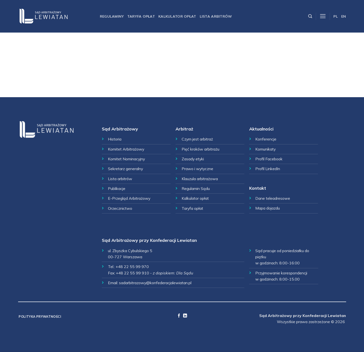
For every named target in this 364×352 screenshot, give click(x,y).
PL (335, 16)
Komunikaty (265, 149)
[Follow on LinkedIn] (185, 316)
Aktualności (261, 128)
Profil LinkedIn (267, 168)
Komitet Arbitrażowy (126, 149)
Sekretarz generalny (125, 168)
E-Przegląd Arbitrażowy (129, 198)
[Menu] (322, 16)
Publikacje (116, 188)
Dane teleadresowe (272, 198)
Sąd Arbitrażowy (120, 128)
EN (343, 16)
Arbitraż (184, 128)
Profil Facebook (268, 158)
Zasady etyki (193, 158)
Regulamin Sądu (196, 188)
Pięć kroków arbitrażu (200, 149)
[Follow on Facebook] (179, 316)
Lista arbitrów (216, 16)
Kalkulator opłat (177, 16)
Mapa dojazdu (267, 208)
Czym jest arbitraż (197, 139)
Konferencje (265, 139)
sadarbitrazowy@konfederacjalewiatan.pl (155, 282)
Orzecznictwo (120, 208)
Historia (114, 139)
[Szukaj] (310, 16)
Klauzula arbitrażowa (200, 178)
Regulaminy (112, 16)
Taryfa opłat (141, 16)
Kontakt (257, 188)
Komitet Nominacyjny (126, 158)
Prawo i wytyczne (197, 168)
